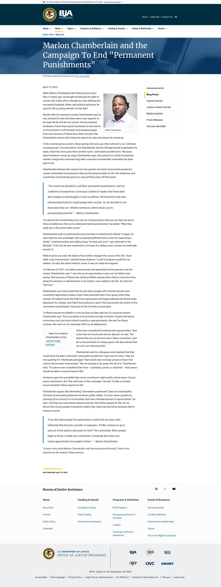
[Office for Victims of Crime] (150, 566)
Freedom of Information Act (145, 577)
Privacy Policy (75, 577)
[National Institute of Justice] (167, 554)
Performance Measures (89, 521)
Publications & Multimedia (161, 521)
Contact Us (167, 17)
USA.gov (166, 577)
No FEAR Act (123, 577)
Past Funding (84, 514)
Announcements (156, 507)
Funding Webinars (157, 514)
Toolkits (117, 524)
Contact (47, 514)
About (145, 17)
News (51, 34)
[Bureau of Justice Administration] (133, 554)
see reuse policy (82, 76)
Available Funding (87, 507)
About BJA (48, 507)
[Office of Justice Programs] (50, 14)
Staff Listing (49, 521)
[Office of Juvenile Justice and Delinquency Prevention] (133, 566)
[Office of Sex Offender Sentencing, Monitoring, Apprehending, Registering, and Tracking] (167, 565)
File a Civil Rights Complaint (162, 535)
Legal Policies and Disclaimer (99, 577)
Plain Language (58, 577)
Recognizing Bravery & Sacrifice (124, 516)
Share (178, 19)
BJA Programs (120, 507)
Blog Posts (60, 34)
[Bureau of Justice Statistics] (150, 556)
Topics (151, 528)
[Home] (66, 14)
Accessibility (41, 577)
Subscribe (154, 17)
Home (45, 34)
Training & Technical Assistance (123, 534)
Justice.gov (179, 577)
